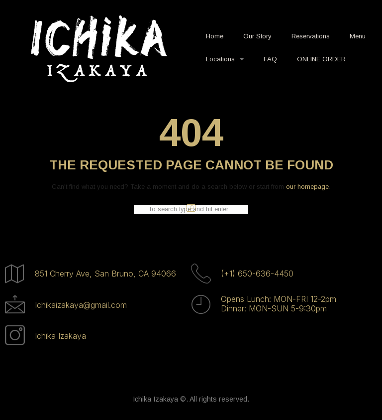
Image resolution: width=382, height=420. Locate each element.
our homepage (307, 186)
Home (214, 36)
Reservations (310, 36)
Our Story (257, 36)
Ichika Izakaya (60, 336)
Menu (358, 36)
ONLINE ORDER (321, 59)
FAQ (270, 59)
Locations (225, 59)
